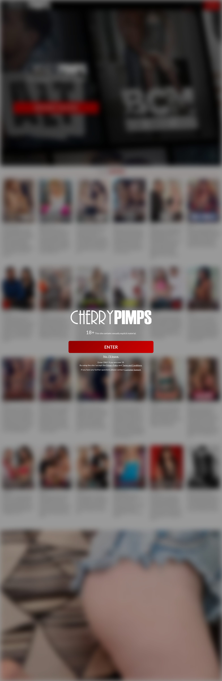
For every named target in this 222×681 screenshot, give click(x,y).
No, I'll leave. (111, 356)
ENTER (111, 346)
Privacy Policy (112, 365)
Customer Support (132, 369)
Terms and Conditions (132, 365)
